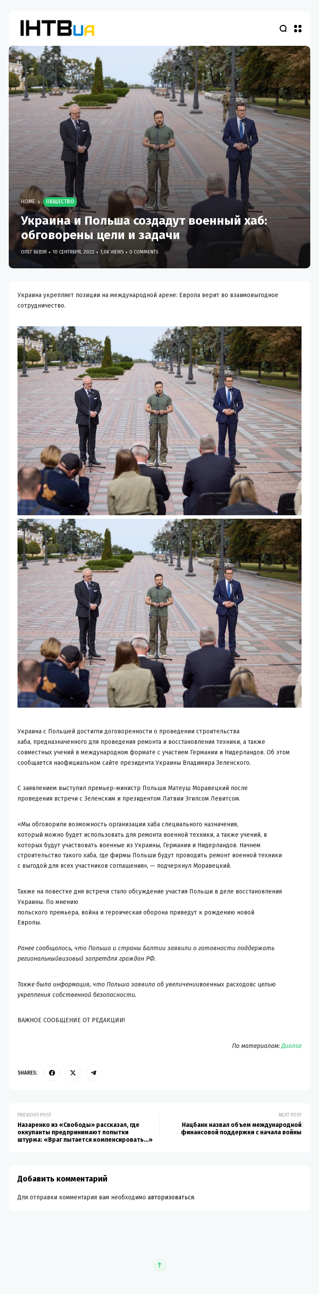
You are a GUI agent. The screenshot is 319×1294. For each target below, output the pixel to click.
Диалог (291, 1046)
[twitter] (73, 1073)
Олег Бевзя (34, 252)
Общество (60, 202)
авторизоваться (171, 1197)
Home (28, 202)
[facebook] (52, 1073)
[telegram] (94, 1073)
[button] (298, 28)
